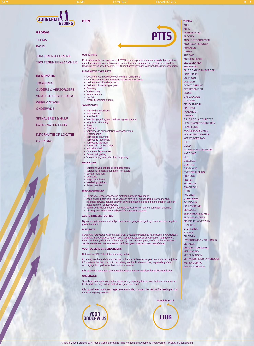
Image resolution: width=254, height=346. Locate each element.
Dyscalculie (192, 96)
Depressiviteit (193, 89)
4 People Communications (105, 342)
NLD (186, 157)
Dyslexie (189, 100)
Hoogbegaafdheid (196, 130)
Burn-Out (190, 77)
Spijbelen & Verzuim (197, 221)
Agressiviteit (193, 32)
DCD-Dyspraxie (193, 85)
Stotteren (191, 228)
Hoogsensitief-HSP (196, 134)
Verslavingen (193, 255)
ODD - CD (189, 164)
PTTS (187, 191)
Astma (188, 51)
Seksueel (190, 209)
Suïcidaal (190, 236)
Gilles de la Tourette (198, 119)
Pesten (188, 179)
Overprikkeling (194, 172)
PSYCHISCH (191, 187)
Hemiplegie (191, 127)
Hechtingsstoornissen (199, 123)
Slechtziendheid (195, 217)
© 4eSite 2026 (69, 342)
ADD (186, 25)
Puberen (189, 194)
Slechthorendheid (196, 213)
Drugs (188, 93)
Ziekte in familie (194, 266)
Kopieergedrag (194, 138)
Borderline (191, 74)
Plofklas (190, 183)
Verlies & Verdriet (196, 247)
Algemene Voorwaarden (153, 342)
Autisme (189, 55)
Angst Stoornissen (197, 40)
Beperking (191, 66)
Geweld (189, 115)
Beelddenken (192, 62)
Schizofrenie (192, 206)
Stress (188, 232)
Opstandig (191, 168)
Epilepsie (190, 108)
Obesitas (189, 160)
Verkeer (189, 243)
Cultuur (189, 81)
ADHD (187, 28)
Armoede (190, 47)
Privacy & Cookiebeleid (180, 342)
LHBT (187, 142)
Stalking (189, 225)
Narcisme (190, 153)
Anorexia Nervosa (196, 44)
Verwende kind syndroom (201, 259)
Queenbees (191, 198)
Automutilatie (193, 59)
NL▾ (5, 2)
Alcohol (189, 36)
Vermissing (191, 251)
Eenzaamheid (192, 104)
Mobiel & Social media (198, 149)
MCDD (187, 145)
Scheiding (190, 202)
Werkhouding (193, 262)
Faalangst (191, 111)
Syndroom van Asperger (200, 240)
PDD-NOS (189, 176)
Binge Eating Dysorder (199, 70)
